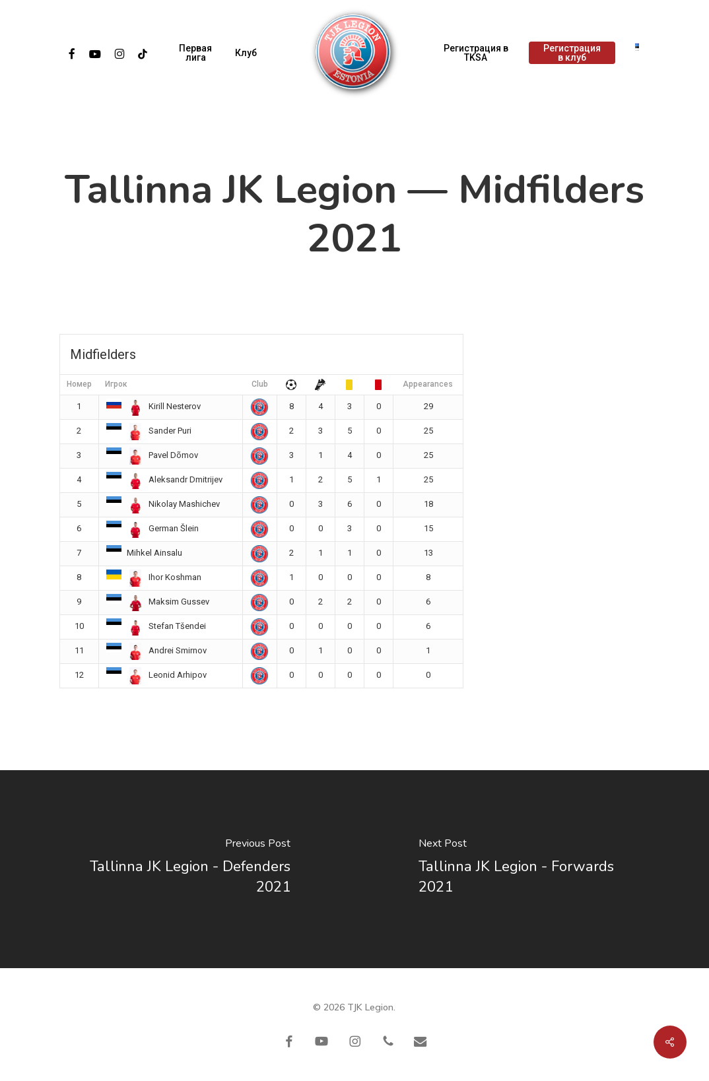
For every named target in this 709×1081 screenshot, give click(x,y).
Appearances (428, 384)
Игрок (116, 384)
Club (260, 384)
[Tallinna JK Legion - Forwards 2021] (532, 869)
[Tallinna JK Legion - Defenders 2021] (177, 869)
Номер (79, 384)
